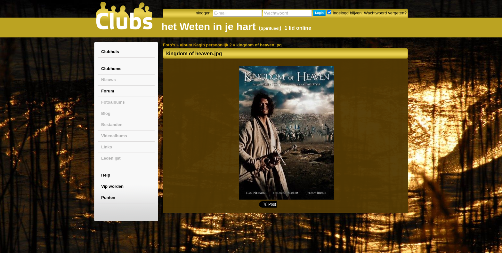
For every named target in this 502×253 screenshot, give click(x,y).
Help (105, 175)
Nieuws (108, 79)
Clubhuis (110, 51)
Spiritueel (270, 28)
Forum (107, 91)
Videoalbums (114, 135)
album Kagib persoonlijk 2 (206, 45)
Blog (105, 113)
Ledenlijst (111, 158)
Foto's (169, 45)
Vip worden (112, 186)
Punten (108, 197)
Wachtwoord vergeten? (385, 13)
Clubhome (111, 68)
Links (106, 147)
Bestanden (111, 124)
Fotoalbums (113, 102)
